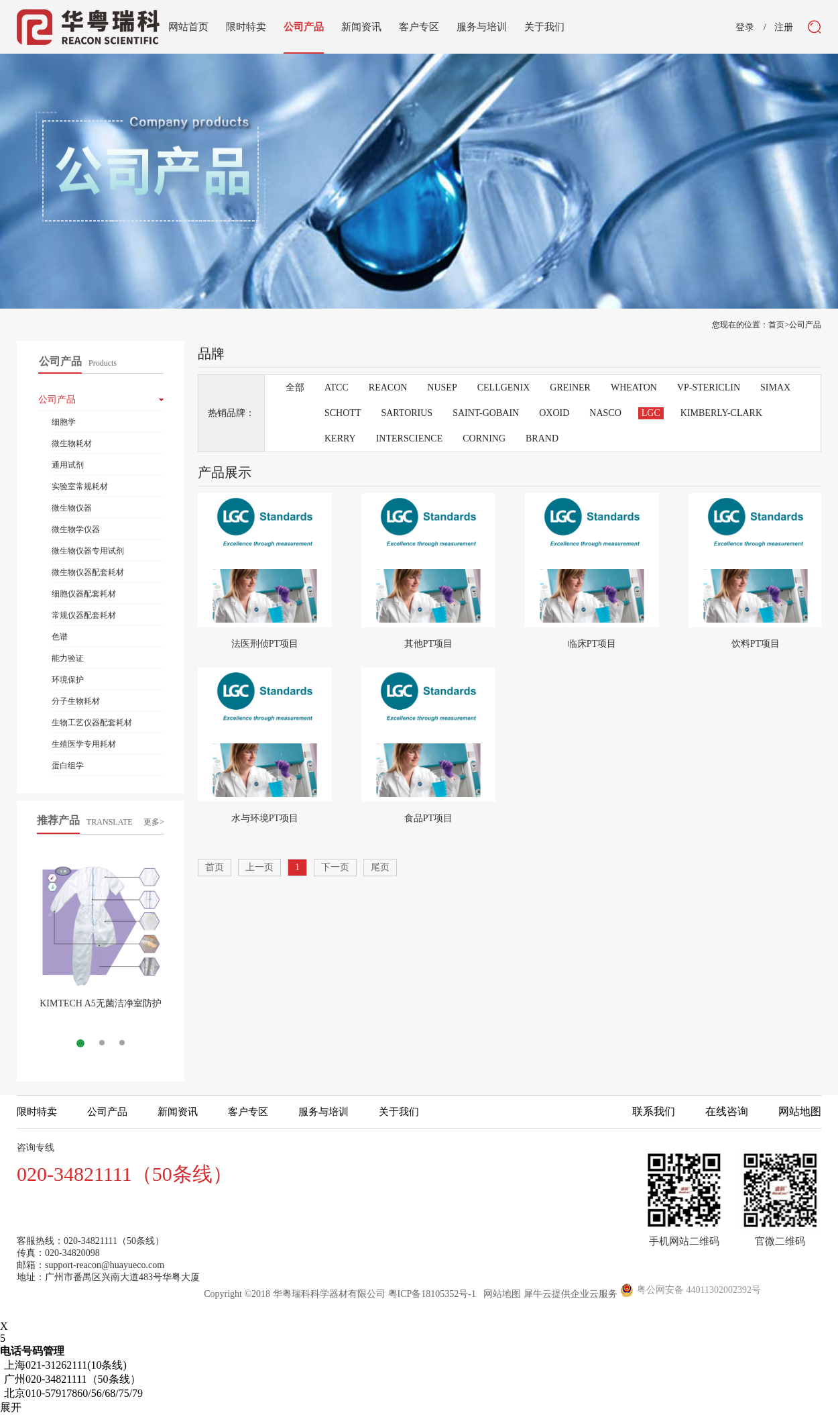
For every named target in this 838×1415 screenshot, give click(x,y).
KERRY (340, 438)
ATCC (336, 387)
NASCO (605, 413)
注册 (783, 27)
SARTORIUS (406, 413)
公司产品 (805, 324)
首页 (214, 867)
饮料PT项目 (755, 644)
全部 (295, 387)
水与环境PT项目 (264, 818)
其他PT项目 (428, 644)
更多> (153, 822)
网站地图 (500, 1294)
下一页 (335, 867)
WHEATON (634, 387)
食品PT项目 (428, 818)
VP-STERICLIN (708, 387)
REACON (388, 387)
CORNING (484, 438)
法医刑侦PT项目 (264, 644)
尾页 (380, 867)
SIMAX (775, 387)
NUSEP (442, 387)
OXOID (554, 413)
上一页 (259, 867)
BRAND (542, 438)
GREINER (570, 387)
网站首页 (188, 26)
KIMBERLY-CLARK (721, 413)
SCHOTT (342, 413)
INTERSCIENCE (409, 438)
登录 (744, 27)
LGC (651, 413)
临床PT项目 (592, 644)
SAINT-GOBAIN (486, 413)
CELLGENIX (503, 387)
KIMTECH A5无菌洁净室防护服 (101, 1008)
